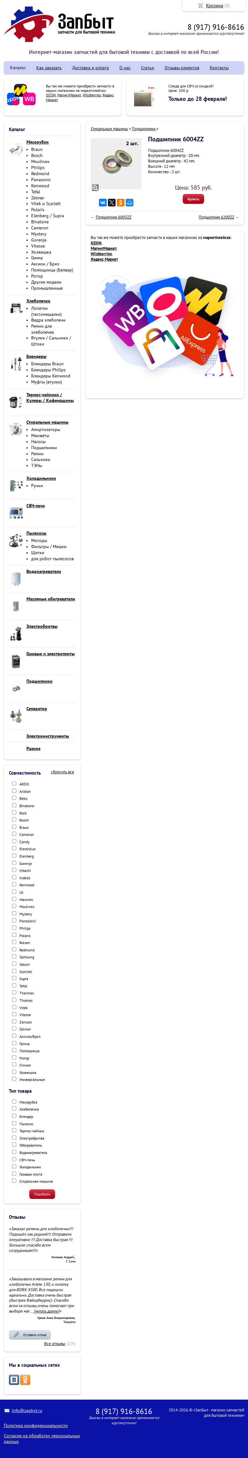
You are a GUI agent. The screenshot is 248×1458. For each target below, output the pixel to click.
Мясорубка (28, 1102)
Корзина (214, 6)
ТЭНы (36, 465)
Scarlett (25, 971)
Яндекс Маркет (104, 259)
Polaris (37, 209)
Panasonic (41, 179)
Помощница (29, 1050)
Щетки (37, 552)
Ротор (37, 276)
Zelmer (37, 198)
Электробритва (31, 1138)
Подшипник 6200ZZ (216, 217)
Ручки (37, 485)
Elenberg (26, 856)
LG (21, 892)
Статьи (147, 68)
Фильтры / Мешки (49, 546)
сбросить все (62, 772)
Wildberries (92, 95)
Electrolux (27, 848)
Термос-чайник (31, 1130)
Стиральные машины (109, 128)
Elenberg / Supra (47, 216)
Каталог (18, 68)
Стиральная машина (36, 1181)
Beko (23, 798)
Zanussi (25, 1022)
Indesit (24, 877)
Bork (23, 813)
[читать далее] (46, 1311)
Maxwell (26, 899)
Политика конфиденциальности (36, 1425)
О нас (125, 68)
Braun (37, 149)
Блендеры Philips (48, 370)
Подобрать (42, 1194)
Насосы (38, 441)
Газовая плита (30, 1174)
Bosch (37, 155)
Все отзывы (54, 1343)
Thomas (25, 1000)
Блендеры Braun (47, 364)
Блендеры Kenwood (50, 376)
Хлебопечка (29, 1109)
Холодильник (30, 1166)
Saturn (24, 964)
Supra (23, 978)
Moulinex (40, 161)
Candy (24, 841)
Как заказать (49, 68)
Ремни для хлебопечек (42, 329)
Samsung (26, 957)
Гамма (37, 258)
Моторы (39, 540)
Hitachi (25, 870)
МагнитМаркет (69, 95)
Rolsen (24, 942)
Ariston (25, 791)
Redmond (40, 173)
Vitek (23, 1007)
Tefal (35, 192)
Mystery (38, 234)
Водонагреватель (33, 1152)
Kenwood (40, 186)
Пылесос (26, 1123)
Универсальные (32, 1079)
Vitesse (38, 246)
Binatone (40, 222)
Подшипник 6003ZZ (113, 217)
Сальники (40, 459)
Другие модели (46, 282)
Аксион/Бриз (29, 1036)
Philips (38, 167)
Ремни (37, 454)
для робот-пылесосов (52, 559)
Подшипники (44, 447)
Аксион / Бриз (45, 264)
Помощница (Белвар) (52, 270)
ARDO (24, 784)
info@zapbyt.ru (27, 1410)
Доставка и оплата (90, 68)
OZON (51, 95)
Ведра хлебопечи (48, 320)
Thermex (26, 993)
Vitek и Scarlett (46, 203)
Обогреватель (30, 1145)
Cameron (39, 228)
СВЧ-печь (27, 1159)
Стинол (25, 1065)
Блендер (26, 1116)
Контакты (219, 68)
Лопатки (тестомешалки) (46, 311)
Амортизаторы (45, 429)
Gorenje (38, 240)
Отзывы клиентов (182, 68)
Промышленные (47, 288)
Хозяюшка (41, 252)
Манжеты (40, 435)
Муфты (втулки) (46, 382)
